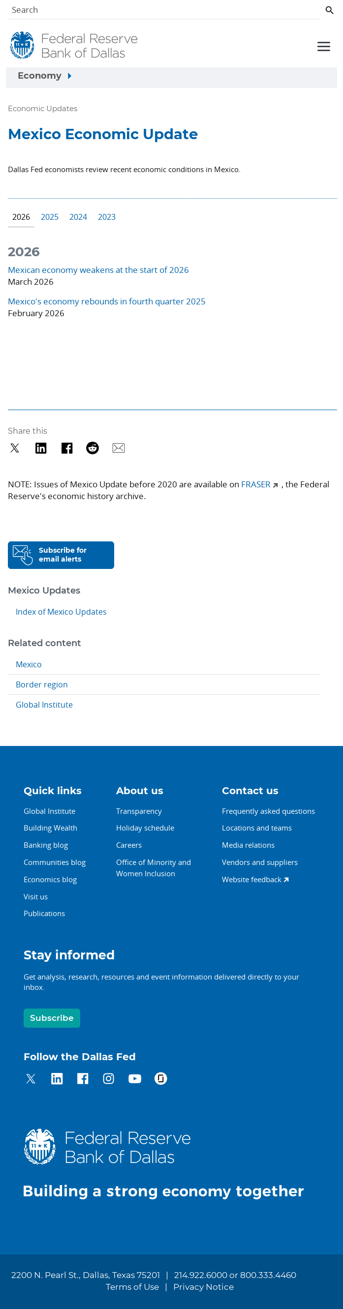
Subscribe (52, 1018)
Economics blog (50, 879)
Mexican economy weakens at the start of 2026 (98, 269)
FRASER (256, 484)
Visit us (36, 896)
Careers (129, 845)
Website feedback (251, 879)
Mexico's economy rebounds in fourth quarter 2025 (107, 301)
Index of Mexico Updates (61, 611)
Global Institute (44, 704)
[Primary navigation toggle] (322, 46)
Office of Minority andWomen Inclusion (153, 867)
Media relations (248, 845)
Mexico (29, 664)
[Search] (164, 11)
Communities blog (55, 862)
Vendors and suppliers (260, 862)
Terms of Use (132, 1287)
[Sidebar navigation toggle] (171, 77)
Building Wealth (50, 828)
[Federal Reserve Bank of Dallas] (74, 45)
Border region (42, 684)
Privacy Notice (203, 1287)
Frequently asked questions (268, 811)
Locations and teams (257, 828)
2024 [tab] (78, 216)
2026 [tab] (21, 216)
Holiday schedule (145, 828)
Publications (44, 913)
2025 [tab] (50, 216)
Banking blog (46, 845)
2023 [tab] (107, 216)
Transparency (139, 811)
